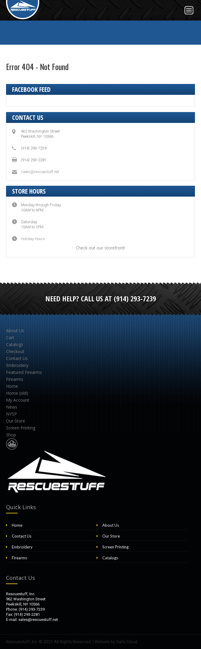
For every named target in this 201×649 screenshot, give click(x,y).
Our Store (15, 421)
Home (12, 386)
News (11, 407)
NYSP (11, 414)
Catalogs (14, 344)
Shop (11, 435)
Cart (10, 337)
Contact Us (17, 358)
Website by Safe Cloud (115, 641)
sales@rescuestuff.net (40, 171)
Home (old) (17, 393)
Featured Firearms (24, 372)
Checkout (15, 351)
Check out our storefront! (100, 248)
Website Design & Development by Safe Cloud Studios (12, 444)
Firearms (14, 379)
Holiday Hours (33, 238)
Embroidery (17, 365)
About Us (15, 330)
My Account (17, 400)
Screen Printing (20, 428)
